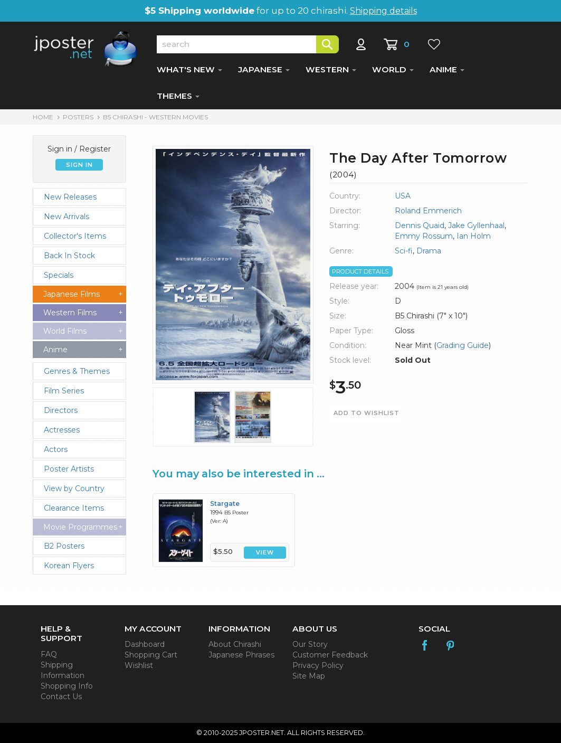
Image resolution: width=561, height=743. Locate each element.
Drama (428, 251)
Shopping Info (67, 686)
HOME (43, 117)
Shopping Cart (151, 655)
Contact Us (61, 696)
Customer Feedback (330, 655)
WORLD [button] (393, 69)
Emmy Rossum (424, 236)
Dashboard (145, 644)
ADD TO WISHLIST (367, 413)
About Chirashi (234, 644)
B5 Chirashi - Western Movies (155, 117)
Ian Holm (474, 236)
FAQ (49, 654)
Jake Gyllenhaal (476, 225)
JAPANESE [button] (264, 69)
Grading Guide (462, 345)
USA (403, 196)
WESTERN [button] (331, 69)
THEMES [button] (178, 96)
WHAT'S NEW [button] (189, 69)
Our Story (310, 644)
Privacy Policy (318, 665)
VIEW (265, 552)
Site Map (308, 676)
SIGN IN (79, 164)
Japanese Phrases (241, 655)
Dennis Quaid (419, 225)
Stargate (225, 503)
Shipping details (383, 11)
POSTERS (78, 117)
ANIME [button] (447, 69)
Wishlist (139, 665)
